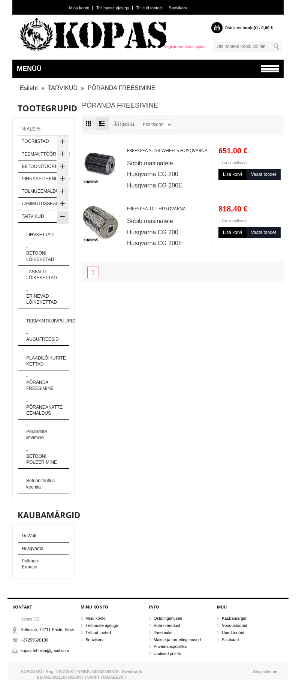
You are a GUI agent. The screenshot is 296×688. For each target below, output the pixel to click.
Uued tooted (233, 632)
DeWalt (29, 535)
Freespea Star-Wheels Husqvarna (167, 150)
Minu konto (79, 8)
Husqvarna (32, 548)
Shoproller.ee (265, 671)
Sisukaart (230, 639)
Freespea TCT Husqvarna (156, 208)
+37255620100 (34, 640)
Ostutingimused (168, 618)
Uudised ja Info (167, 653)
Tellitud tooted (149, 8)
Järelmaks (163, 632)
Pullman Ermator (30, 564)
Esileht (29, 88)
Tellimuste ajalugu (112, 8)
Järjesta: (124, 124)
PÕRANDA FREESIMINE (121, 88)
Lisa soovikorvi (233, 162)
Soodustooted (234, 625)
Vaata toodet (263, 174)
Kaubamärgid (234, 618)
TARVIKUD (63, 88)
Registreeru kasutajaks (184, 46)
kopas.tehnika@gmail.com (45, 650)
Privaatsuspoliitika (170, 646)
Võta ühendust (167, 625)
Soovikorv (178, 8)
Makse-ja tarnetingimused (177, 639)
